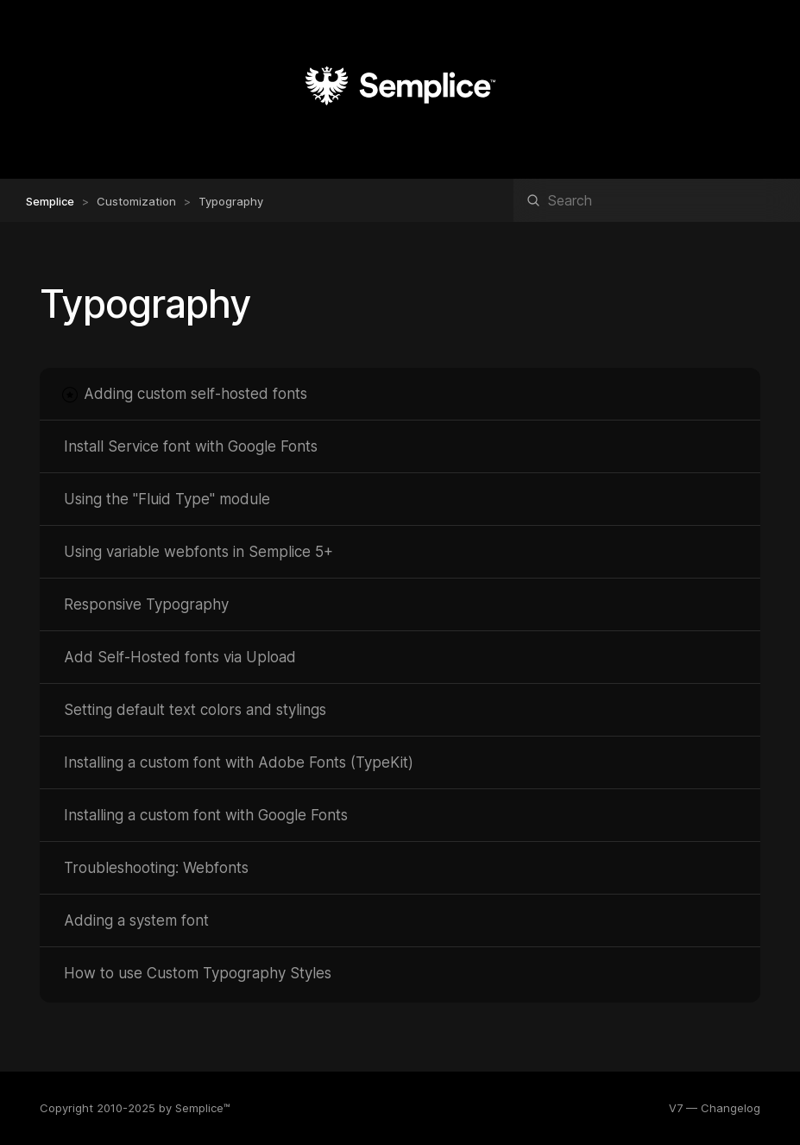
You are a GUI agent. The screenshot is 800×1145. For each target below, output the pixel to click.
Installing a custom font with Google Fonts (206, 815)
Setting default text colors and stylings (195, 709)
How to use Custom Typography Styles (197, 973)
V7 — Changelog (714, 1108)
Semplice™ (202, 1108)
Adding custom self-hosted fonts (195, 393)
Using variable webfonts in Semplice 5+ (198, 551)
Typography (230, 201)
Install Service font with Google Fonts (191, 446)
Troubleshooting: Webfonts (156, 867)
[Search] (656, 200)
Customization (136, 201)
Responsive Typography (146, 604)
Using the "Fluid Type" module (167, 499)
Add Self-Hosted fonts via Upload (180, 657)
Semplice (50, 201)
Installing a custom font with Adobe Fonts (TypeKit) (238, 762)
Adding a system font (136, 920)
